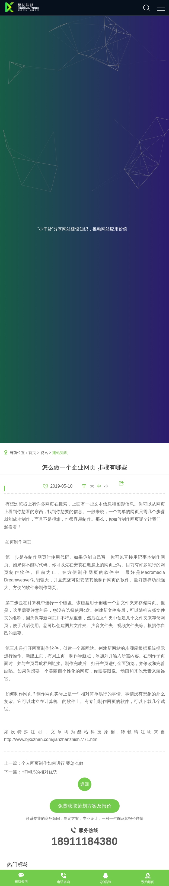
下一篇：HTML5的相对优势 (30, 772)
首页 (32, 452)
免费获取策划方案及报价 (84, 806)
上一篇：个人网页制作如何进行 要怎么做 (43, 763)
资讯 (44, 452)
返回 (84, 784)
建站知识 (60, 452)
